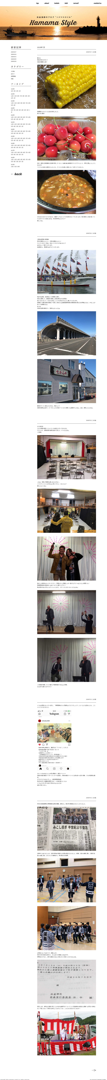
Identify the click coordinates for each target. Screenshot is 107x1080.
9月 (21, 103)
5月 (20, 110)
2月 (17, 91)
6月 (23, 96)
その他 (94, 52)
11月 (15, 96)
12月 (12, 96)
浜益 (12, 78)
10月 (18, 103)
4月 (12, 91)
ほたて (13, 73)
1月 (20, 91)
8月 (18, 96)
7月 (21, 96)
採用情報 (13, 76)
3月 (14, 91)
